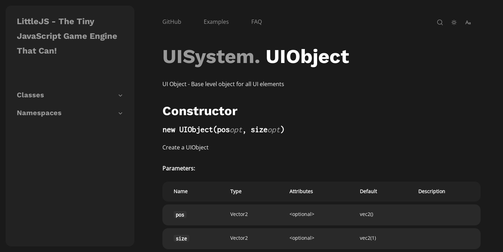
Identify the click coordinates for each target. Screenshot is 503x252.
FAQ (256, 22)
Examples (216, 22)
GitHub (171, 22)
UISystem (208, 56)
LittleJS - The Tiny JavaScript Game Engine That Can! (67, 36)
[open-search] (440, 22)
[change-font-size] (468, 22)
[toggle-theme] (454, 22)
